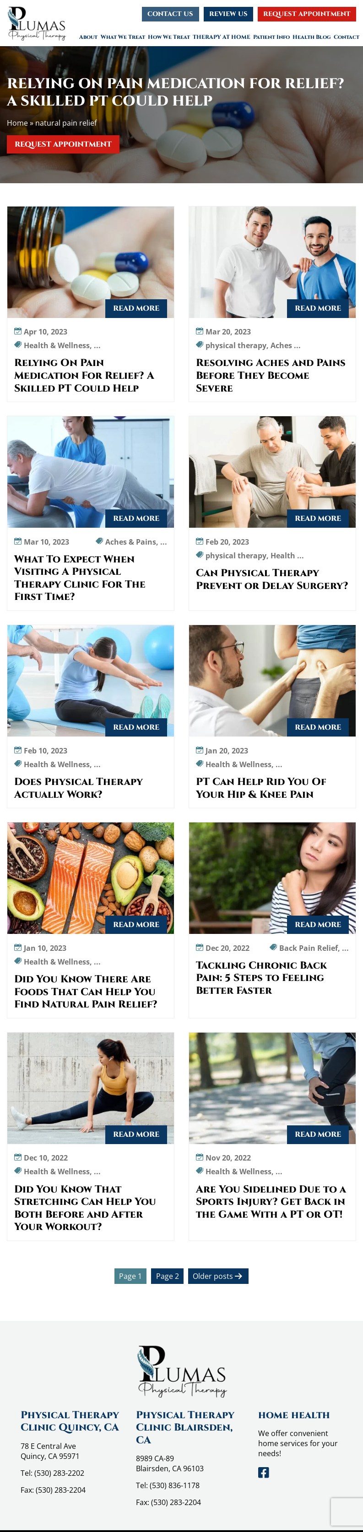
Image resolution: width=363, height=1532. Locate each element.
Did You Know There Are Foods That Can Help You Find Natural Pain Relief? (85, 992)
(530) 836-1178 (175, 1485)
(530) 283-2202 (59, 1473)
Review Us (228, 14)
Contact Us (170, 14)
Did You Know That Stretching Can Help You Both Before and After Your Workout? (85, 1208)
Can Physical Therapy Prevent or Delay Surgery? (272, 579)
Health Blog (312, 37)
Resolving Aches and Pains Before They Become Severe (271, 376)
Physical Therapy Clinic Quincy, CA (70, 1421)
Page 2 (167, 1276)
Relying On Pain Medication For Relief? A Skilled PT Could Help (84, 376)
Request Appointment (307, 14)
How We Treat (169, 37)
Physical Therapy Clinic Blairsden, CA (185, 1428)
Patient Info (271, 37)
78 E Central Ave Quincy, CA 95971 (50, 1451)
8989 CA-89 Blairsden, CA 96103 (170, 1463)
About (88, 37)
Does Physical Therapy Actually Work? (78, 788)
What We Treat (123, 37)
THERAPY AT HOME (221, 37)
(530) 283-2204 (61, 1490)
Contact (346, 37)
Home (17, 123)
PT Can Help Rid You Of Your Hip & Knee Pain (261, 788)
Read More (136, 308)
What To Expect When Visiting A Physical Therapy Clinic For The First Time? (80, 578)
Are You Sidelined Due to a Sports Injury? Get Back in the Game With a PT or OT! (271, 1202)
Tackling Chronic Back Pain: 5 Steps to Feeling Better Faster (261, 978)
